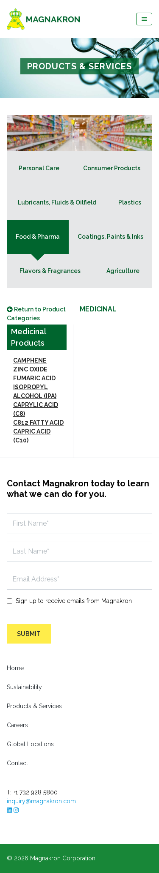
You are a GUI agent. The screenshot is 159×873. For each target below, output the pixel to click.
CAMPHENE (30, 360)
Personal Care (39, 168)
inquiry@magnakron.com (41, 801)
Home (15, 668)
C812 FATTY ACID (38, 422)
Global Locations (30, 744)
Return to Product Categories (36, 314)
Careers (17, 725)
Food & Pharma (38, 236)
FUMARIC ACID (34, 378)
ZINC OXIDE (30, 369)
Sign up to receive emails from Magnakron (74, 600)
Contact (17, 763)
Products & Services (34, 706)
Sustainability (24, 687)
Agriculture (122, 270)
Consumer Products (111, 168)
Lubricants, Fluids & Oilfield (57, 202)
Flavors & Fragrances (50, 270)
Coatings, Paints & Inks (110, 236)
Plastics (129, 202)
